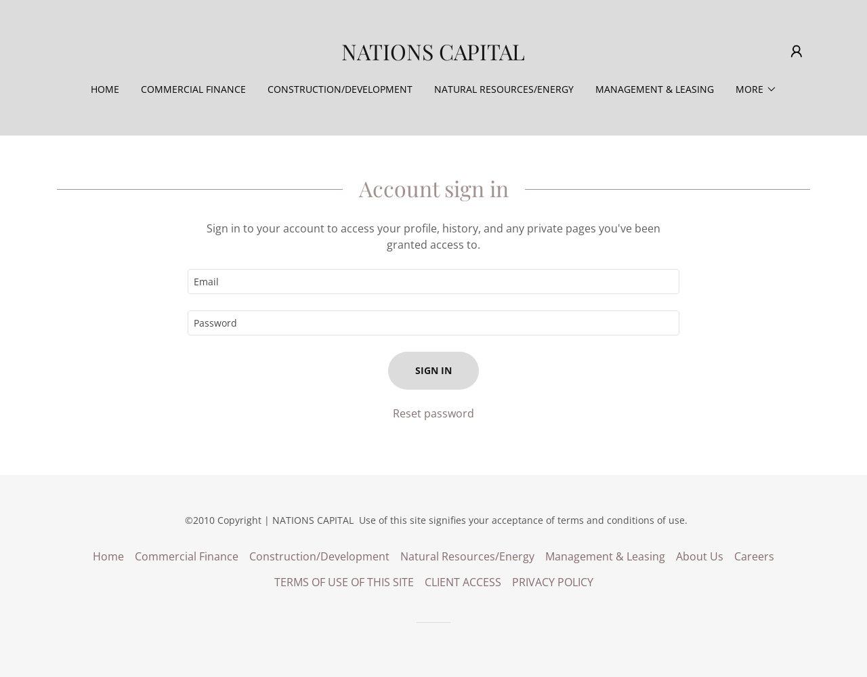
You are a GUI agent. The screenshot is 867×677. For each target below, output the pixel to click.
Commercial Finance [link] (193, 89)
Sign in (433, 370)
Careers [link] (754, 556)
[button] (796, 51)
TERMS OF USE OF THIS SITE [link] (344, 582)
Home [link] (105, 89)
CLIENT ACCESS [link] (463, 582)
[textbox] (433, 281)
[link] (433, 56)
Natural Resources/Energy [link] (504, 89)
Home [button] (108, 556)
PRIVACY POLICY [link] (552, 582)
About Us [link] (699, 556)
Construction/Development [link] (340, 89)
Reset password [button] (433, 413)
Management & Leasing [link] (654, 89)
